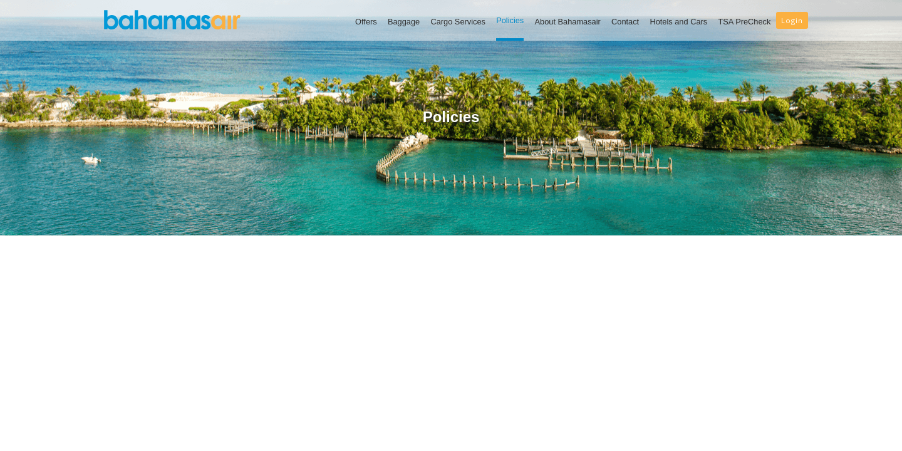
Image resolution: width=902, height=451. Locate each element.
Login (792, 20)
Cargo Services (457, 21)
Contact (625, 21)
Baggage (404, 21)
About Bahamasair (568, 21)
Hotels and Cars (678, 21)
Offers (366, 21)
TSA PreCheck (744, 21)
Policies (510, 20)
